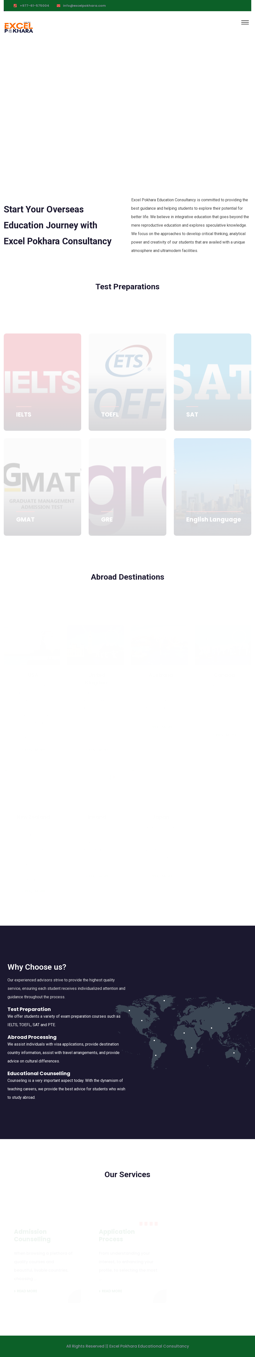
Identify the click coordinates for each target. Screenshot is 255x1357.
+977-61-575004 (34, 5)
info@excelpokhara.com (84, 5)
